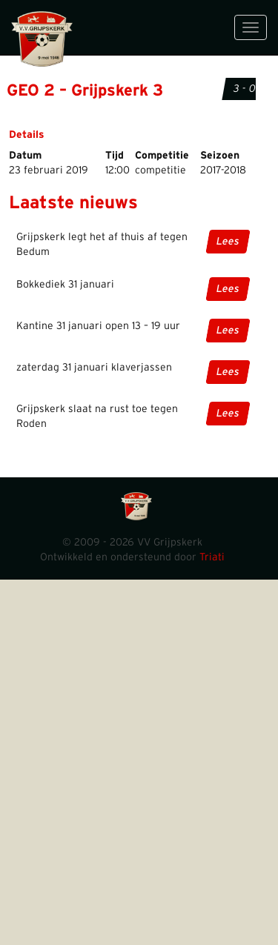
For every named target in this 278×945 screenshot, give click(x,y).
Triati (212, 557)
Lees (228, 241)
